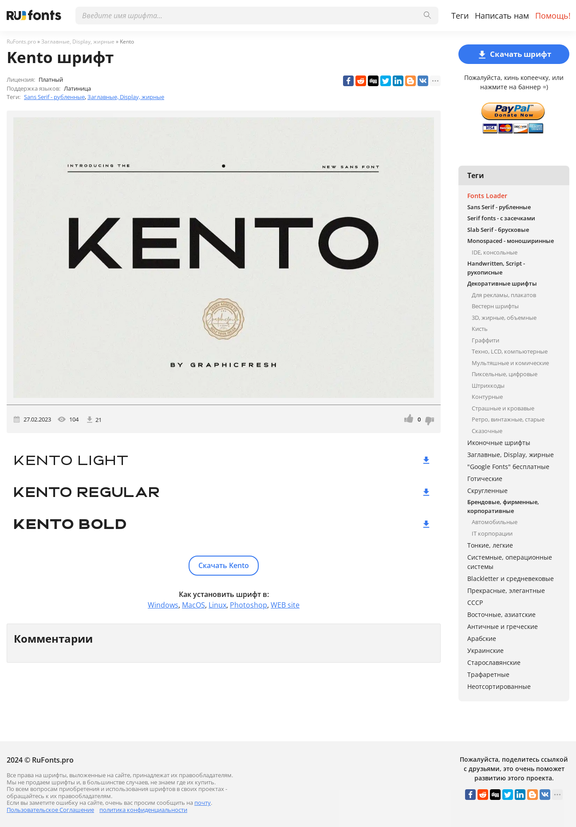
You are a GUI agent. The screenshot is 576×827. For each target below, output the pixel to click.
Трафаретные (488, 674)
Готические (484, 478)
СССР (475, 602)
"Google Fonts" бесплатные (508, 466)
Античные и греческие (502, 626)
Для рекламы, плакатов (504, 295)
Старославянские (494, 662)
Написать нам (502, 15)
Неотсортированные (499, 686)
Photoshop (248, 605)
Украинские (485, 650)
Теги (460, 15)
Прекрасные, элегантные (506, 590)
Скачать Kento (223, 565)
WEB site (285, 605)
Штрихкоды (488, 386)
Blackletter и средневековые (510, 578)
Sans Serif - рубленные (54, 97)
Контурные (487, 397)
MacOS (193, 605)
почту (202, 803)
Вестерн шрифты (495, 306)
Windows (163, 605)
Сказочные (487, 431)
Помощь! (553, 15)
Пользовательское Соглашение (50, 810)
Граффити (485, 340)
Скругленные (487, 490)
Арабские (481, 638)
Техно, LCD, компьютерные (510, 351)
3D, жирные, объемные (504, 318)
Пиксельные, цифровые (504, 374)
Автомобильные (494, 522)
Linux (217, 605)
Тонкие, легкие (490, 545)
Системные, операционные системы (509, 562)
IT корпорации (492, 533)
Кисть (480, 329)
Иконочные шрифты (498, 442)
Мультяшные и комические (510, 363)
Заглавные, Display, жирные (125, 97)
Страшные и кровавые (503, 408)
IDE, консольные (494, 252)
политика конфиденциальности (143, 810)
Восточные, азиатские (501, 614)
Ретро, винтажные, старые (508, 419)
